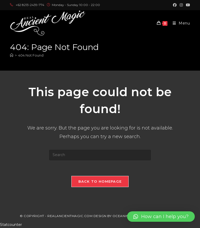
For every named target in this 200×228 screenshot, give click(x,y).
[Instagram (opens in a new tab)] (181, 5)
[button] (161, 216)
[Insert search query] (100, 155)
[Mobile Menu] (179, 23)
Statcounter (11, 224)
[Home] (11, 55)
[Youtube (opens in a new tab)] (187, 5)
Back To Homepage (100, 181)
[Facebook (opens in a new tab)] (174, 5)
